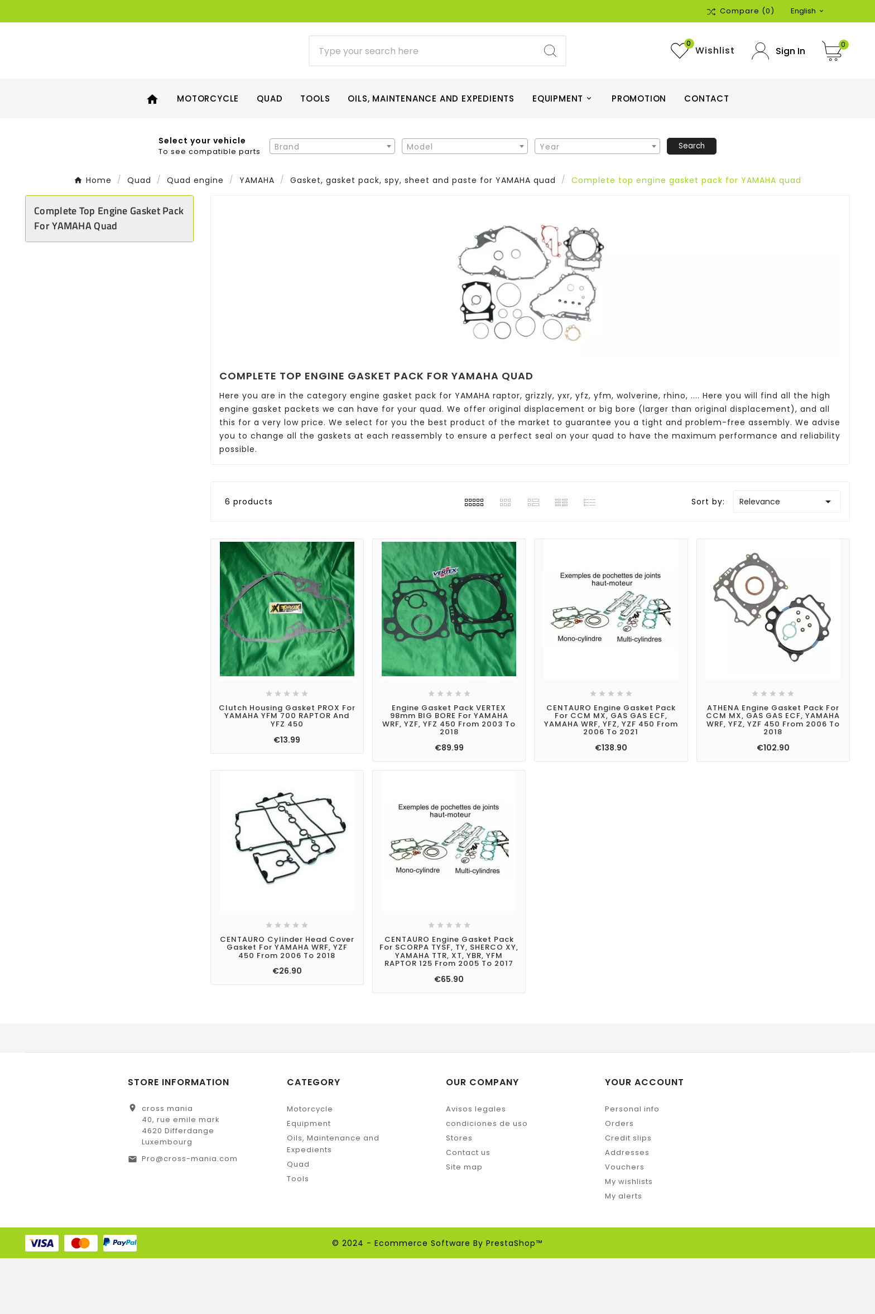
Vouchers (625, 1222)
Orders (619, 1179)
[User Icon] (778, 79)
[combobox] (332, 202)
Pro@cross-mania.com (190, 1214)
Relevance (786, 558)
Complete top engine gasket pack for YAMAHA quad (109, 274)
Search (692, 201)
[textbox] (332, 202)
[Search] (423, 79)
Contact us (468, 1208)
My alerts (623, 1251)
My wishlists (629, 1237)
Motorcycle (310, 1164)
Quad (298, 1220)
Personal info (632, 1164)
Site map (464, 1222)
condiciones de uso (487, 1179)
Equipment (309, 1179)
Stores (459, 1193)
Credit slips (628, 1193)
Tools (298, 1234)
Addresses (627, 1208)
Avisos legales (476, 1164)
